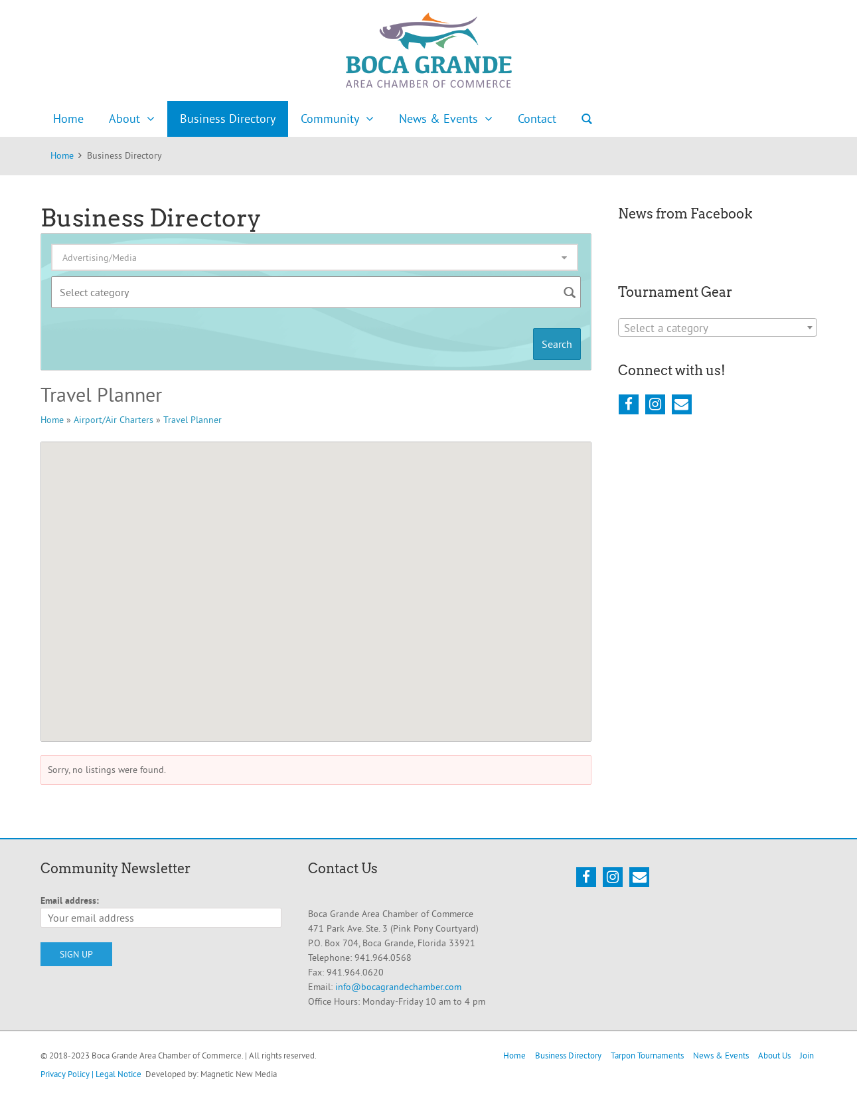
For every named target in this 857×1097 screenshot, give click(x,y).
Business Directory (227, 118)
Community (330, 118)
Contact (537, 118)
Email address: (69, 900)
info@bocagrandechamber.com (398, 987)
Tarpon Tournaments (647, 1055)
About (124, 118)
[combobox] (717, 327)
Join (807, 1055)
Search (587, 119)
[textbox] (718, 328)
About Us (774, 1055)
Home (68, 118)
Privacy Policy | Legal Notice (90, 1073)
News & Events (438, 118)
